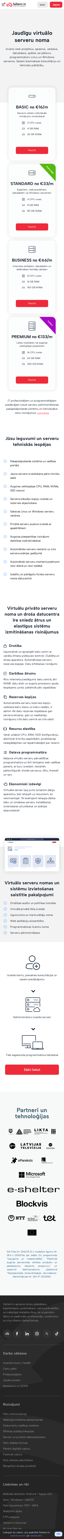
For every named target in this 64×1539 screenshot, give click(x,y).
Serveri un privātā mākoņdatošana (24, 1437)
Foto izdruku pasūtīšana (18, 1460)
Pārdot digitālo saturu (16, 1448)
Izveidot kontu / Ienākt (17, 1363)
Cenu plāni (10, 1368)
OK (58, 1534)
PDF (27, 1505)
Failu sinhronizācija (15, 1414)
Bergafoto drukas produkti (19, 1466)
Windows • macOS (22, 1499)
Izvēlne (3, 4)
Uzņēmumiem (11, 1380)
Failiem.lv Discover (15, 1522)
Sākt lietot (32, 1070)
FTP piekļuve (11, 1517)
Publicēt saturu (12, 1454)
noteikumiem (18, 1535)
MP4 (35, 1505)
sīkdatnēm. (36, 1535)
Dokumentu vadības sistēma (21, 1425)
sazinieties (43, 413)
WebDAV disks (12, 1511)
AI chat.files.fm (12, 1528)
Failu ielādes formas (15, 1442)
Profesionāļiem (12, 1374)
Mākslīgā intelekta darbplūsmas (23, 1419)
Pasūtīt (32, 150)
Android (31, 1494)
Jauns (56, 4)
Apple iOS (45, 1494)
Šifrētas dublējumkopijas (18, 1431)
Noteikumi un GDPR (15, 1386)
